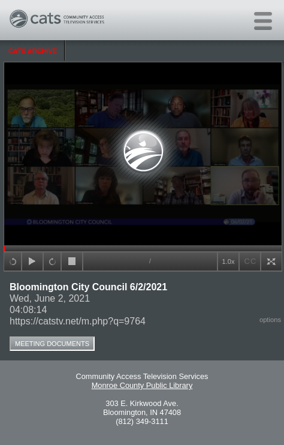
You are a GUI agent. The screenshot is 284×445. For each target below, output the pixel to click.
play (32, 261)
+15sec (12, 261)
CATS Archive (32, 51)
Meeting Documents (52, 343)
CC (250, 261)
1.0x (228, 261)
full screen (271, 261)
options (270, 319)
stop (72, 261)
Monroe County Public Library (142, 385)
